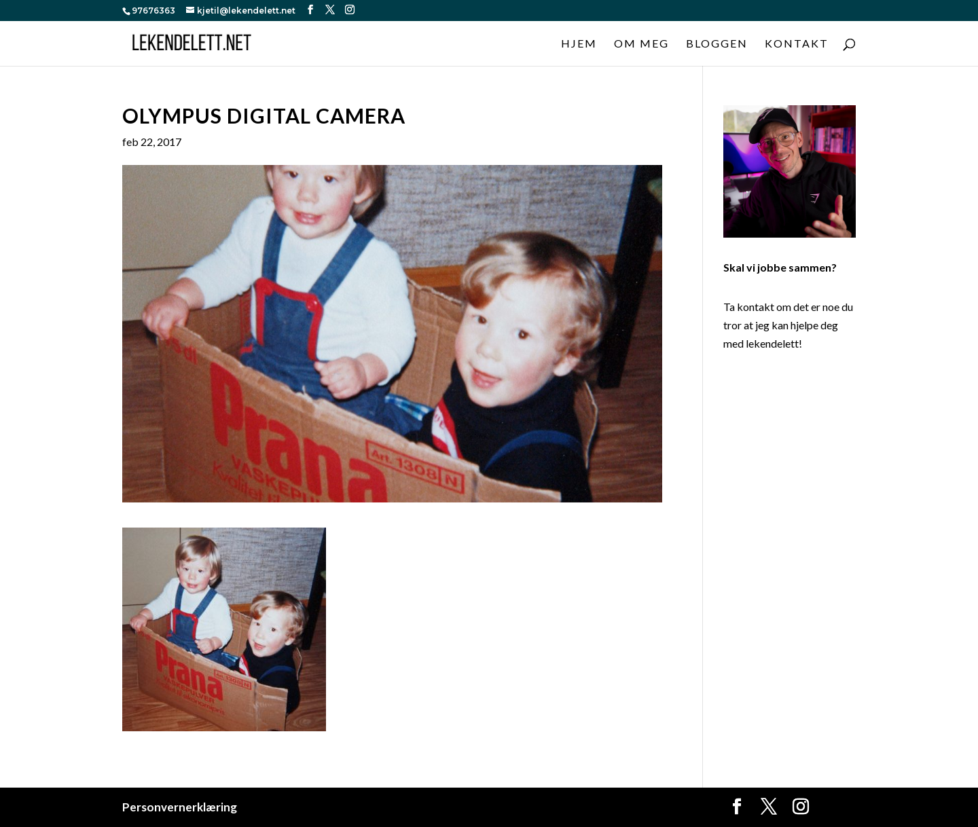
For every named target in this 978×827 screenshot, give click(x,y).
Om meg (641, 44)
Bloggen (717, 44)
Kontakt (797, 44)
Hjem (579, 44)
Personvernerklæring (179, 807)
